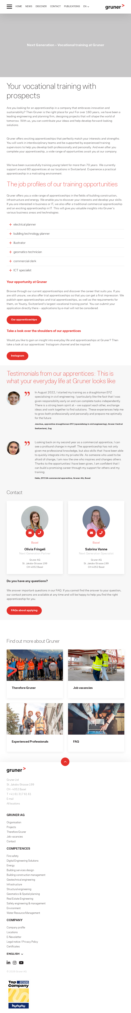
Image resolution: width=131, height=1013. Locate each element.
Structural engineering (19, 892)
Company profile (16, 930)
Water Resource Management (23, 915)
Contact (11, 844)
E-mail (10, 801)
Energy (11, 868)
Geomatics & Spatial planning (23, 897)
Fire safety (13, 859)
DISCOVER (41, 6)
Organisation (14, 825)
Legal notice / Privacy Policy (22, 944)
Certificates (13, 949)
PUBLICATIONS (72, 6)
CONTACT (55, 6)
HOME (19, 6)
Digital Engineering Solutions (23, 863)
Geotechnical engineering (21, 882)
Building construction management (26, 878)
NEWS (28, 6)
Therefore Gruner (16, 834)
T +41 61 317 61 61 (19, 797)
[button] (86, 6)
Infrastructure (14, 887)
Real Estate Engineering (20, 901)
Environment (14, 911)
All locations (13, 806)
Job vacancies (15, 839)
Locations (12, 935)
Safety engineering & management (26, 906)
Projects (11, 830)
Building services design (20, 873)
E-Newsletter (14, 940)
